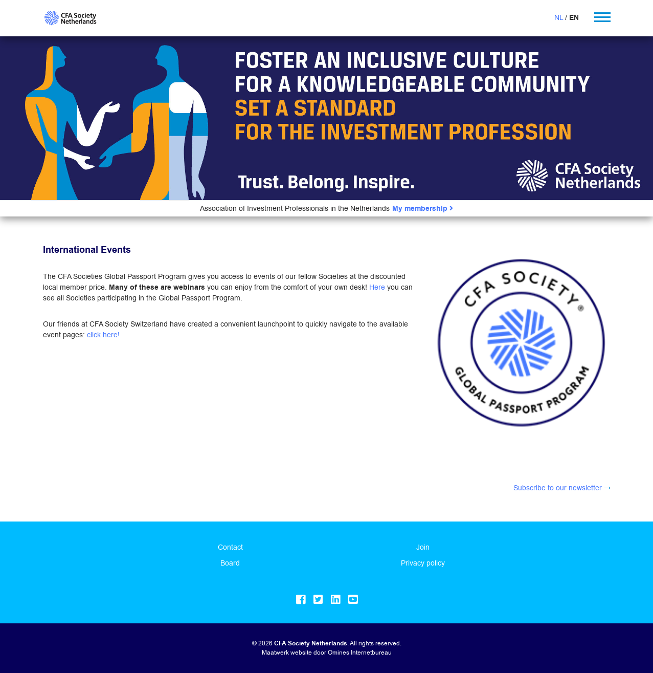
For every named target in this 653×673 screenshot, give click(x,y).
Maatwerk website (287, 652)
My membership (422, 208)
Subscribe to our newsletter (557, 488)
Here (377, 287)
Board (230, 563)
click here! (103, 335)
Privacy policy (423, 563)
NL (558, 17)
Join (423, 547)
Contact (230, 547)
